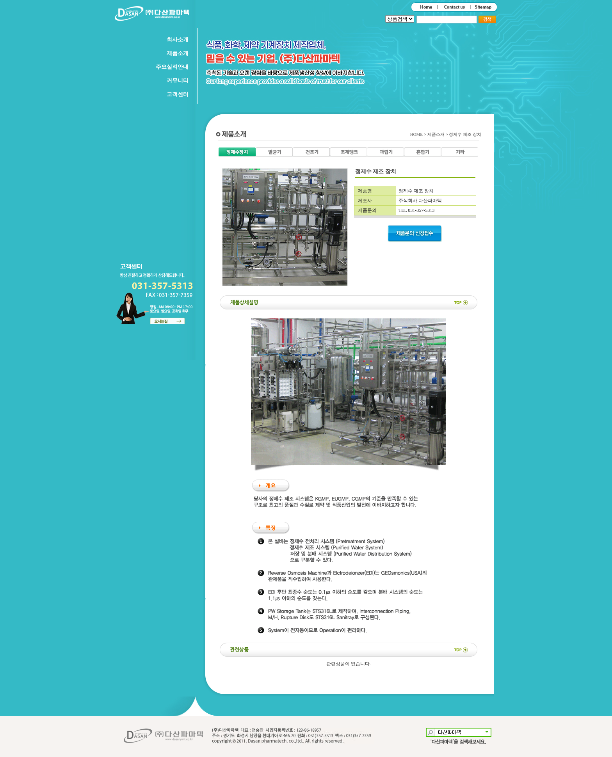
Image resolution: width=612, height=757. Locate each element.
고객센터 (178, 94)
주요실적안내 (172, 67)
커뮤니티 (178, 81)
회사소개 (178, 40)
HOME (417, 134)
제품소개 (178, 53)
